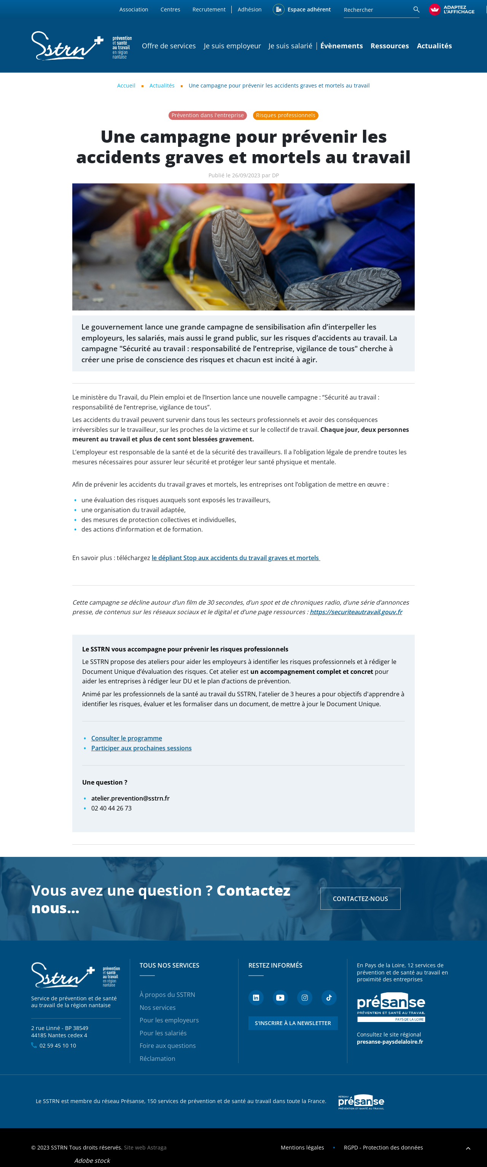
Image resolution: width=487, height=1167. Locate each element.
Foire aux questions (168, 1045)
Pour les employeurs (169, 1020)
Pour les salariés (163, 1033)
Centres (170, 9)
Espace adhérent (309, 9)
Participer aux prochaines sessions (141, 748)
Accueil (126, 85)
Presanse (361, 1101)
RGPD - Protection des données (383, 1147)
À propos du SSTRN (167, 994)
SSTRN (76, 975)
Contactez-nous (360, 899)
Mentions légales (302, 1147)
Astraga (157, 1147)
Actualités (434, 45)
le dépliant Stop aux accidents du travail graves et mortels (236, 558)
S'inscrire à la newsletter (293, 1023)
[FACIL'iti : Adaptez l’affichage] (451, 9)
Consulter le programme (126, 738)
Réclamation (157, 1058)
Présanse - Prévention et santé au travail (391, 1007)
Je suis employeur (232, 45)
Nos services (158, 1007)
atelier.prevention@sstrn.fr (130, 798)
